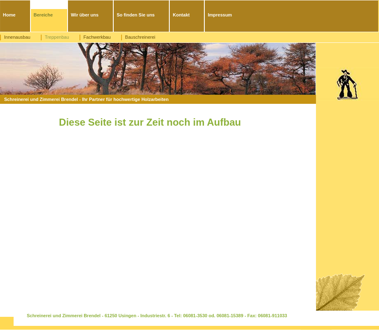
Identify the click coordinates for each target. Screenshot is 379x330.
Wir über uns (84, 14)
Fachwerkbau (97, 37)
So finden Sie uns (135, 14)
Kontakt (181, 14)
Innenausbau (17, 37)
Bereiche (43, 14)
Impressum (220, 14)
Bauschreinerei (140, 37)
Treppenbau (57, 37)
